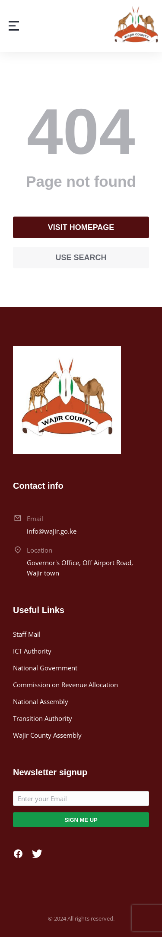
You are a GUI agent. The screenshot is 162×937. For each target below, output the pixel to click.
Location (39, 550)
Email (35, 518)
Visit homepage (81, 227)
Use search (80, 257)
